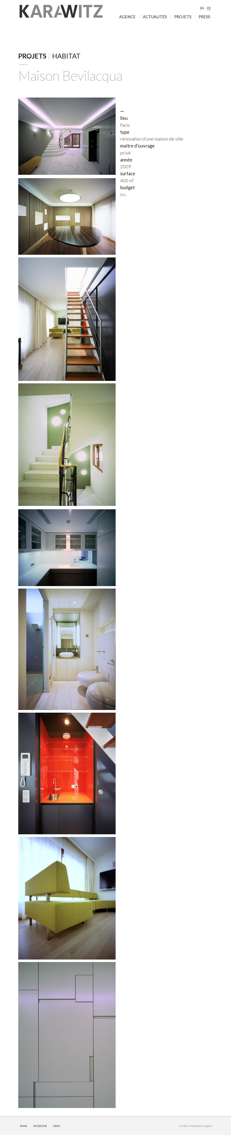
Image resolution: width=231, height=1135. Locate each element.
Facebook (40, 1125)
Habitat (66, 56)
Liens (56, 1125)
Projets (32, 56)
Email (23, 1125)
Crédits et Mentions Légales (195, 1125)
